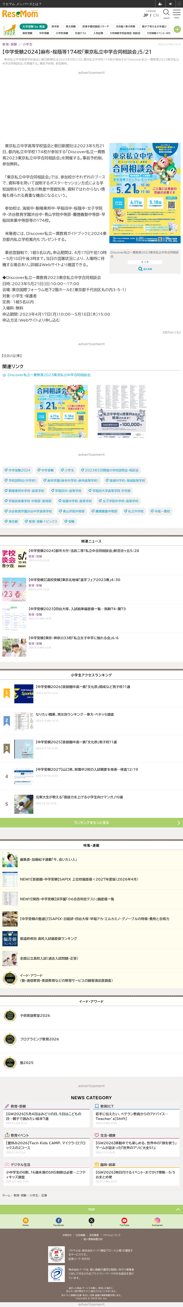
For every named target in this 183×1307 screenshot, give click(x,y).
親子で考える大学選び (154, 26)
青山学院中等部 (74, 511)
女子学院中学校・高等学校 (120, 501)
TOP (91, 1209)
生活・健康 (107, 1135)
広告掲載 (80, 1235)
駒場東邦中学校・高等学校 (26, 490)
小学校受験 (62, 33)
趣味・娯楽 (107, 1164)
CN (156, 15)
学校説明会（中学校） (22, 480)
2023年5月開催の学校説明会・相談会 (112, 470)
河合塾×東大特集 (125, 26)
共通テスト (80, 33)
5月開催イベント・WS (158, 33)
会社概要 (94, 1235)
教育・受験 (18, 1106)
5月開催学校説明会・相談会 (125, 33)
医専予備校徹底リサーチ (95, 26)
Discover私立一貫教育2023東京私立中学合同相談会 (49, 375)
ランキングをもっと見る (91, 822)
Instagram (157, 1225)
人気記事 (98, 33)
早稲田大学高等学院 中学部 (111, 490)
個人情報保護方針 (93, 1239)
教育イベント (20, 1135)
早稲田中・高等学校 (68, 490)
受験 (71, 521)
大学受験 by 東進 (33, 26)
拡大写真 (147, 269)
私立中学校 (136, 511)
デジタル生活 (20, 1164)
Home (26, 1225)
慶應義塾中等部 (106, 511)
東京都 (13, 521)
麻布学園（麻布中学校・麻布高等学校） (73, 480)
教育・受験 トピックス (43, 521)
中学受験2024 (19, 470)
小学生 (69, 470)
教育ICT (106, 1106)
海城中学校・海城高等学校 (127, 480)
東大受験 (71, 26)
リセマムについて (112, 1235)
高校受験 (27, 33)
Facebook (58, 1225)
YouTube (124, 1225)
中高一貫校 (162, 511)
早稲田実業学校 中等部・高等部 (30, 501)
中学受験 (44, 33)
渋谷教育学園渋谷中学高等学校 (30, 511)
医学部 (55, 26)
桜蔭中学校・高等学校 (77, 501)
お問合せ (67, 1235)
